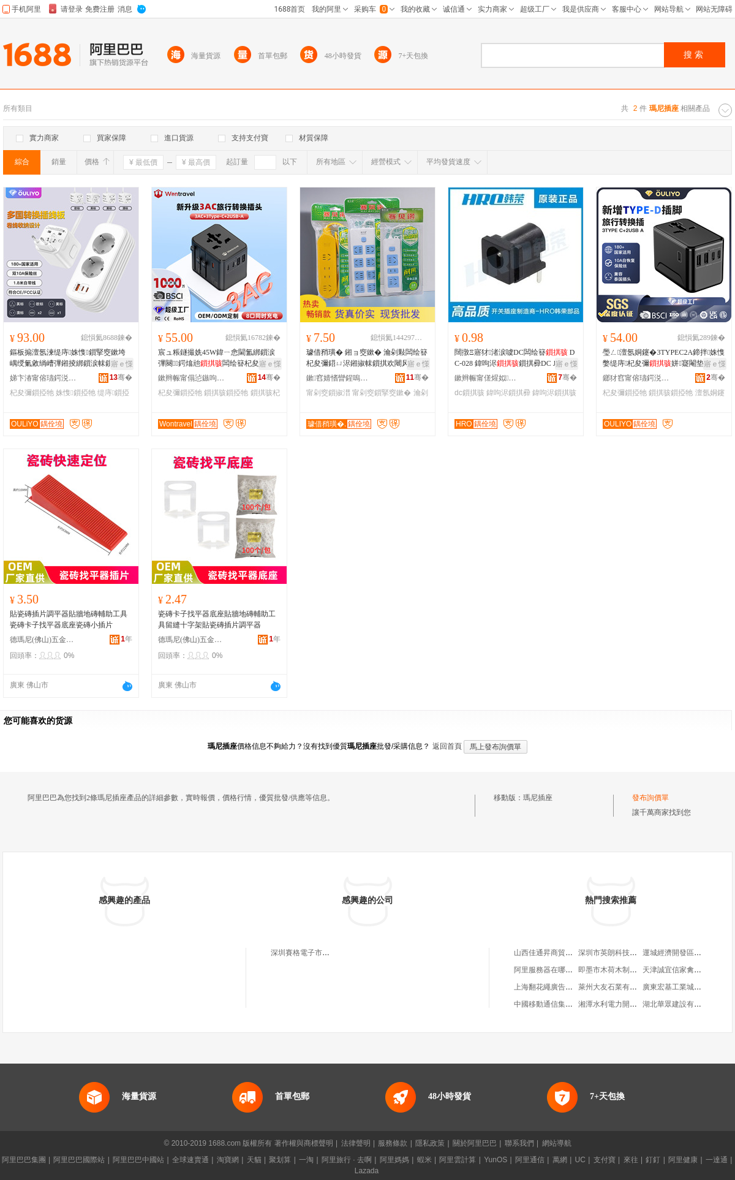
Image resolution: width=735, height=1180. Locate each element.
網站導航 (556, 1143)
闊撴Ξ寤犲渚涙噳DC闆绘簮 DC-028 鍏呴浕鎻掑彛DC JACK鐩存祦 (514, 358)
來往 (631, 1159)
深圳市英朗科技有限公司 (618, 952)
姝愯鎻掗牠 (75, 392)
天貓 (254, 1159)
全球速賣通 (190, 1159)
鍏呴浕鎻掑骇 (554, 392)
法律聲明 (356, 1143)
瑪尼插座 (537, 797)
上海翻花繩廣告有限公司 (554, 987)
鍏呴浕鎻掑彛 (508, 392)
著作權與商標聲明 (303, 1143)
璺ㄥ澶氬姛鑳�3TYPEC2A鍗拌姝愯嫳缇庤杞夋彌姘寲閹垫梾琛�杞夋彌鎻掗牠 (664, 358)
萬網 (559, 1159)
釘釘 (653, 1159)
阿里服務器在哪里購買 (550, 970)
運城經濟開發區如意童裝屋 (687, 952)
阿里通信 (530, 1159)
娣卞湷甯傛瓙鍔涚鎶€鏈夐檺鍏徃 (43, 378)
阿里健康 (683, 1159)
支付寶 (605, 1159)
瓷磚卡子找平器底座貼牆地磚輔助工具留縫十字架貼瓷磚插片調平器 (217, 619)
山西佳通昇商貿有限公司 (554, 952)
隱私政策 (430, 1143)
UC (580, 1159)
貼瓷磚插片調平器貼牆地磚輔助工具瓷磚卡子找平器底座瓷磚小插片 (68, 619)
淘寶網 (228, 1159)
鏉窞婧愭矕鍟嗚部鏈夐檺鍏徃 (340, 378)
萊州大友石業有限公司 (615, 987)
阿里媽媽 (394, 1159)
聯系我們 (519, 1143)
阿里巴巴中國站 (138, 1159)
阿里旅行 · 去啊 (347, 1159)
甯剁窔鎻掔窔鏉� (381, 392)
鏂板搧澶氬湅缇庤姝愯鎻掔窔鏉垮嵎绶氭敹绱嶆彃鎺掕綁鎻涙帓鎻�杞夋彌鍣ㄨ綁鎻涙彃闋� (68, 358)
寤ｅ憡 (122, 364)
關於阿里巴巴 (475, 1143)
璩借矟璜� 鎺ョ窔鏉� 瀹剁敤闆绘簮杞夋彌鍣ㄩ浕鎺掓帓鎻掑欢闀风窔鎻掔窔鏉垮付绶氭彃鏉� (367, 358)
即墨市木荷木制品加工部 (618, 970)
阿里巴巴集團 (24, 1159)
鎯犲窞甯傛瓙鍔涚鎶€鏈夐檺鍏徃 (636, 378)
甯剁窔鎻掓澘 (328, 392)
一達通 (717, 1159)
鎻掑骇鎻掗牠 (226, 392)
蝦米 (424, 1159)
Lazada (367, 1171)
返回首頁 (447, 746)
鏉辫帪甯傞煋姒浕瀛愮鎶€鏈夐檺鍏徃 (488, 378)
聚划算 (280, 1159)
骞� (121, 377)
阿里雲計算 (457, 1159)
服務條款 (392, 1143)
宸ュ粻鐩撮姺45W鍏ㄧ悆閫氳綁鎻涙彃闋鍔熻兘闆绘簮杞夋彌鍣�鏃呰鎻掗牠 (216, 358)
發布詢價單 (650, 797)
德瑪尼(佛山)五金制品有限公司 (43, 639)
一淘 (306, 1159)
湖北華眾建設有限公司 (679, 1004)
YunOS (495, 1159)
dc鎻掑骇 (469, 392)
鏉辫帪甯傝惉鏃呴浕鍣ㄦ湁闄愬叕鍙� (191, 378)
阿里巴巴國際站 (79, 1159)
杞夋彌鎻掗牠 (32, 392)
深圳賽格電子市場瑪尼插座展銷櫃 (326, 952)
